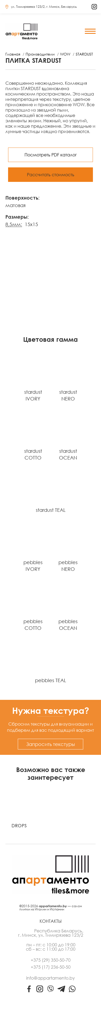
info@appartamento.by (50, 978)
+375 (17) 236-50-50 (51, 967)
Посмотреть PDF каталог (51, 154)
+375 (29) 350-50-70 (51, 960)
